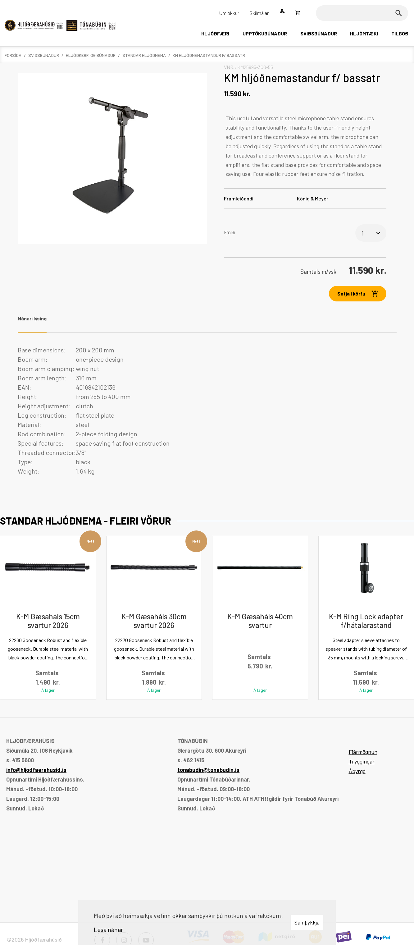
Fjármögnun (363, 751)
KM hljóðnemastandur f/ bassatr (209, 55)
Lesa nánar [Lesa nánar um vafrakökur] (108, 929)
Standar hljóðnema (144, 55)
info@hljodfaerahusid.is (36, 769)
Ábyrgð (357, 771)
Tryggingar (362, 761)
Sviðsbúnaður (43, 55)
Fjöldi (229, 232)
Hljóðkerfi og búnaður (91, 55)
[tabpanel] (207, 410)
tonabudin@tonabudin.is (208, 769)
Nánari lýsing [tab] (32, 318)
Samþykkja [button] (307, 922)
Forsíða (13, 55)
